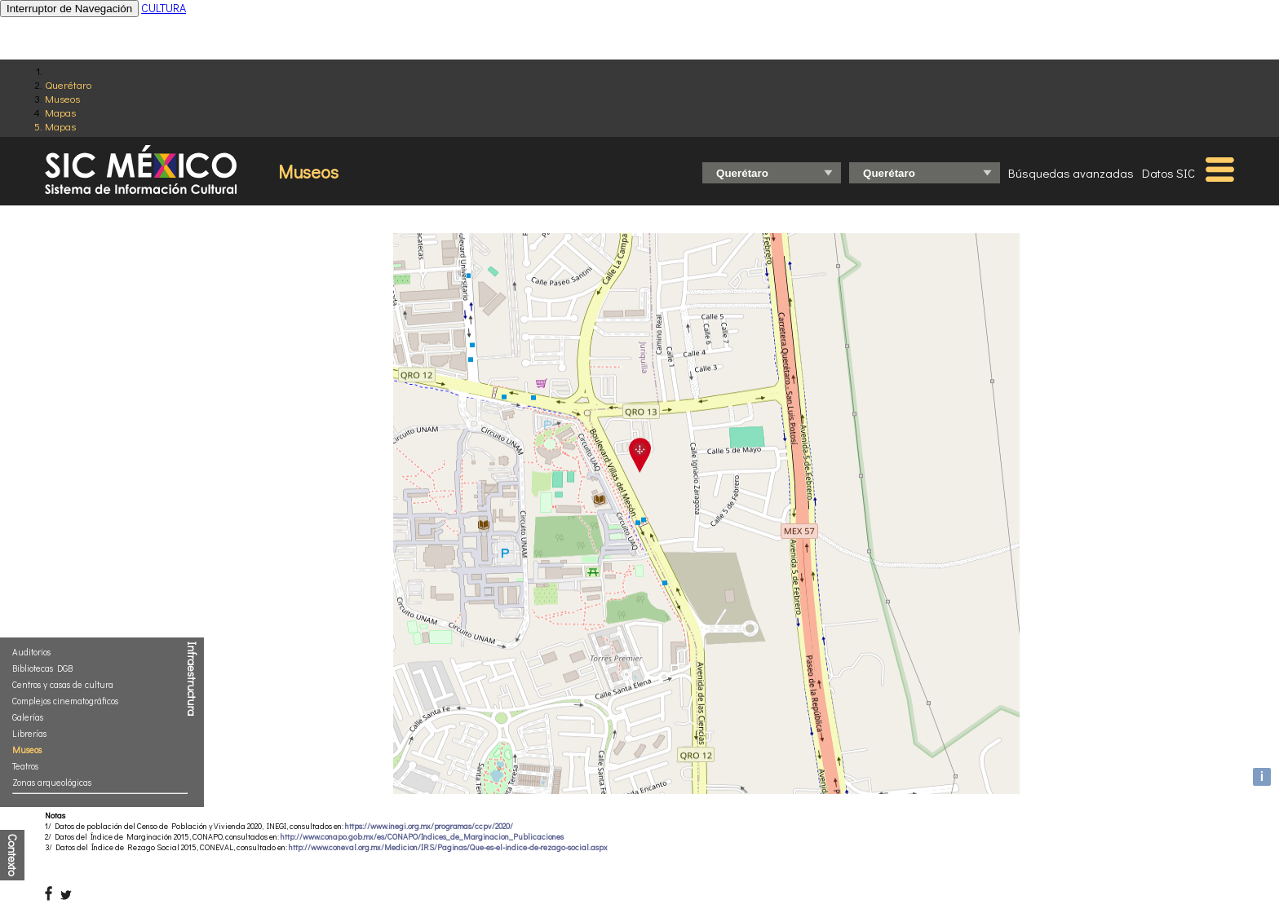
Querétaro (68, 84)
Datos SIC (1168, 173)
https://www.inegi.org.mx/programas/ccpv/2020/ (429, 826)
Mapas (60, 112)
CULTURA (163, 7)
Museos (62, 98)
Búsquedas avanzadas (1071, 173)
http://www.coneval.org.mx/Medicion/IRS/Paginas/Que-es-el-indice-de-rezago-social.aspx (448, 847)
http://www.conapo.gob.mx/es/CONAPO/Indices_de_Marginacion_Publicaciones (422, 836)
